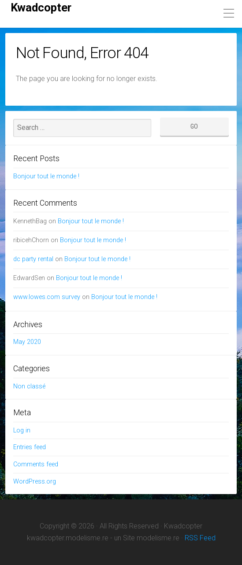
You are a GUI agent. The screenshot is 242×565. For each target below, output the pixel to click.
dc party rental (33, 259)
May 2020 (27, 342)
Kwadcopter (41, 7)
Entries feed (29, 447)
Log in (21, 430)
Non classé (29, 386)
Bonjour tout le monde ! (46, 176)
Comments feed (35, 464)
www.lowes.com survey (46, 297)
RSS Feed (200, 538)
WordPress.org (34, 481)
